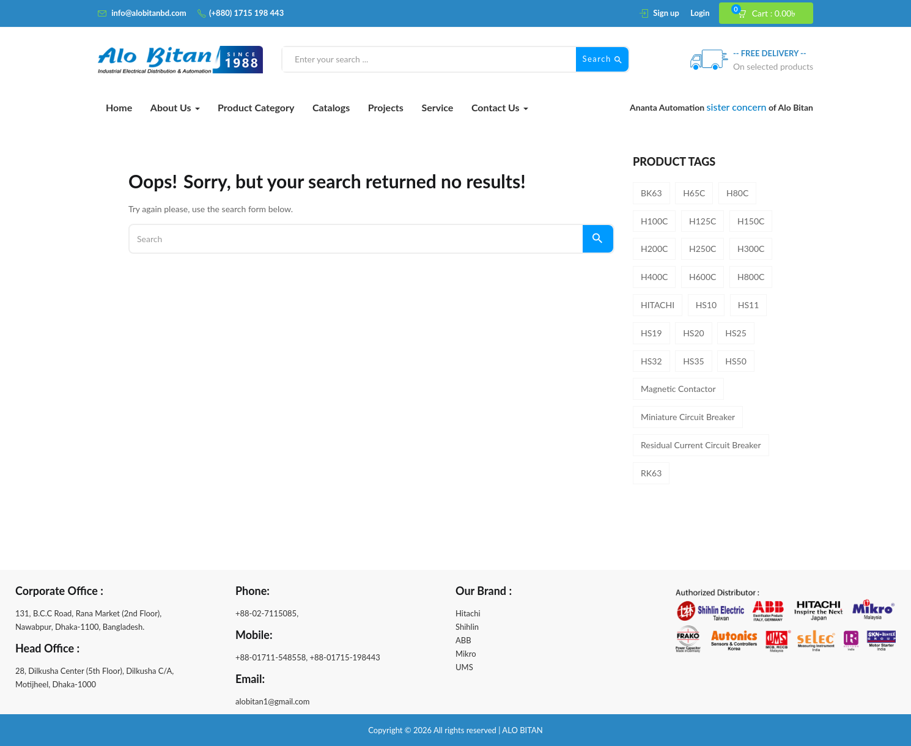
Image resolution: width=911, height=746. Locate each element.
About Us (175, 107)
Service (437, 107)
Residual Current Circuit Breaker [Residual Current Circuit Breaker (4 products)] (701, 445)
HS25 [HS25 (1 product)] (736, 333)
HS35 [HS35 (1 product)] (693, 361)
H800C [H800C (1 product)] (750, 276)
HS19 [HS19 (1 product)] (651, 333)
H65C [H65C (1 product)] (694, 193)
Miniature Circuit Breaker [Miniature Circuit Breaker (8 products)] (688, 417)
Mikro (466, 654)
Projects (386, 107)
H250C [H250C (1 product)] (702, 248)
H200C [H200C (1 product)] (654, 248)
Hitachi (468, 613)
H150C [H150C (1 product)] (750, 221)
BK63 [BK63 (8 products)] (651, 193)
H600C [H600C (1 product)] (702, 276)
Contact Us (499, 107)
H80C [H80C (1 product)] (737, 193)
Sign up (666, 13)
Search (602, 59)
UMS (464, 667)
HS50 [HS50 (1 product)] (736, 361)
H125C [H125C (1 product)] (702, 221)
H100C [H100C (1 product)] (654, 221)
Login (699, 13)
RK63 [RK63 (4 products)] (651, 473)
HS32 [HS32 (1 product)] (651, 361)
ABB (463, 640)
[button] (771, 13)
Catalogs (331, 107)
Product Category (256, 107)
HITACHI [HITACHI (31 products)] (657, 305)
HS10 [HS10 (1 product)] (706, 305)
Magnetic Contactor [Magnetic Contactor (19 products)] (678, 388)
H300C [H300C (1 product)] (750, 248)
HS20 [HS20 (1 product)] (693, 333)
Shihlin (467, 627)
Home (119, 107)
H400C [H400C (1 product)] (654, 276)
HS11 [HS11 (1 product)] (748, 305)
